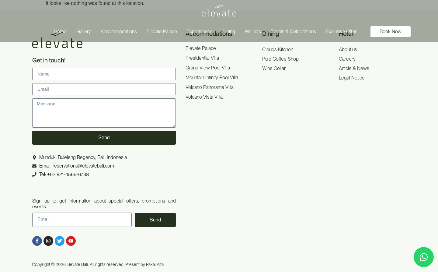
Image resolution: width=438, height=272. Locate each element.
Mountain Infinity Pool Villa (212, 77)
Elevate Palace (201, 48)
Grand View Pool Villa (208, 68)
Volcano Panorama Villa (210, 87)
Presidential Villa (202, 58)
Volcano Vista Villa (204, 97)
